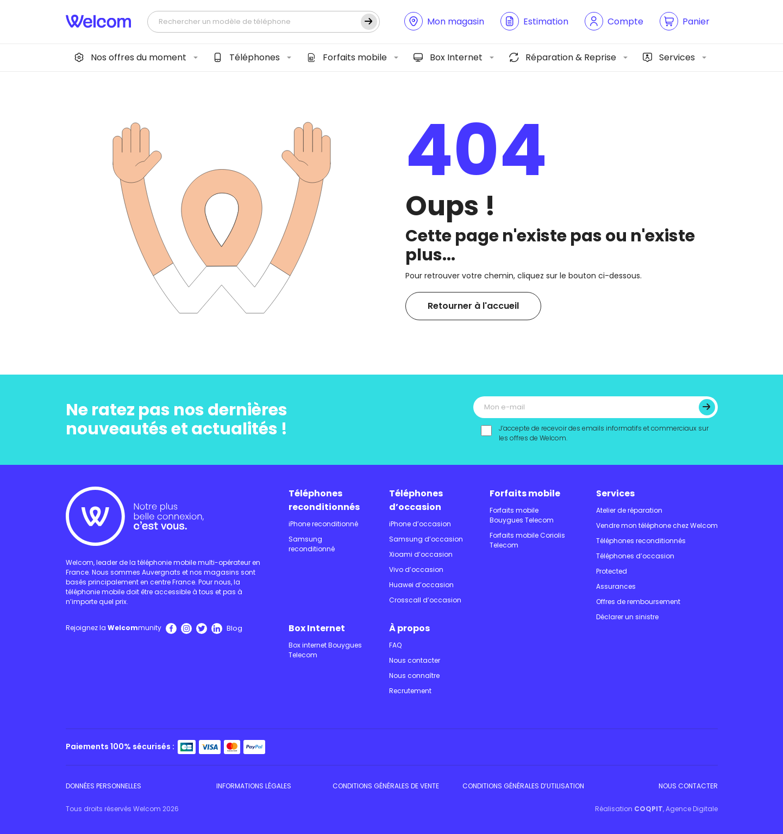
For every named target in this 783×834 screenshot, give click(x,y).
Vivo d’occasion (416, 569)
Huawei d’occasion (421, 584)
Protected (611, 571)
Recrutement (410, 690)
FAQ (395, 645)
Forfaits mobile (346, 57)
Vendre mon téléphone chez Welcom (657, 525)
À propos (409, 628)
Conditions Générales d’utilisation (523, 786)
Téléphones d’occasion (416, 500)
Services (669, 57)
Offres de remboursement (638, 601)
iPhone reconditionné (323, 523)
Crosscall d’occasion (425, 600)
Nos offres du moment (130, 57)
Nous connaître (414, 675)
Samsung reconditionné (312, 543)
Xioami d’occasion (421, 554)
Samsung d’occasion (426, 539)
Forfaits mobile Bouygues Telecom (522, 515)
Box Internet (448, 57)
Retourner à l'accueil (473, 306)
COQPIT (648, 808)
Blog (234, 628)
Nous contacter (414, 660)
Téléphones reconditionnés (324, 500)
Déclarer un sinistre (627, 616)
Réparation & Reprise (562, 57)
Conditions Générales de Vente (386, 786)
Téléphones (246, 57)
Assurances (616, 586)
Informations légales (253, 786)
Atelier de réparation (629, 510)
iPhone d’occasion (420, 523)
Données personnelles (103, 786)
